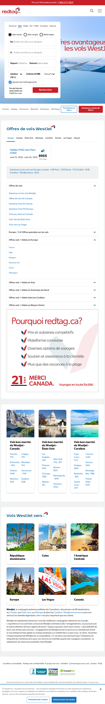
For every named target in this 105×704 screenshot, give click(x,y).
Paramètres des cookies (38, 700)
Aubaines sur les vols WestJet (22, 193)
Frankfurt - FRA (16, 173)
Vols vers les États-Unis (19, 219)
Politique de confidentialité (33, 664)
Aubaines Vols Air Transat (20, 204)
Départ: (14, 63)
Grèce (11, 268)
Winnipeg (55, 109)
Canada (13, 612)
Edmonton (44, 109)
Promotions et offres (69, 109)
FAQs (100, 664)
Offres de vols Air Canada (20, 199)
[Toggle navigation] (100, 10)
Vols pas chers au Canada (21, 214)
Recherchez (45, 90)
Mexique (39, 612)
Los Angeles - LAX (46, 457)
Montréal (34, 109)
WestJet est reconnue (73, 612)
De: (12, 42)
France (11, 247)
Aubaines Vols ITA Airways (21, 209)
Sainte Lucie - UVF (77, 485)
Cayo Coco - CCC (77, 457)
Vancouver (24, 109)
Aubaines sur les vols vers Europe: (25, 170)
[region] (52, 694)
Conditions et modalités (12, 664)
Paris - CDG (60, 170)
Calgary (14, 109)
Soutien (94, 664)
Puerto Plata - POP (89, 482)
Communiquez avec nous (79, 664)
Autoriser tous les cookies (64, 700)
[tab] (13, 26)
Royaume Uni (14, 263)
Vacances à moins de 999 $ (91, 109)
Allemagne (13, 273)
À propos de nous (52, 664)
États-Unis (26, 612)
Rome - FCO (71, 170)
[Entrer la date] (20, 63)
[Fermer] (101, 689)
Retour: (33, 63)
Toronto (5, 109)
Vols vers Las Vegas (18, 225)
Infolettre (64, 664)
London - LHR (48, 170)
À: (11, 53)
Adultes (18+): (14, 75)
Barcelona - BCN (31, 173)
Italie (11, 253)
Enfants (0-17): (33, 74)
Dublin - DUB (83, 170)
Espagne (12, 258)
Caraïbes (58, 612)
